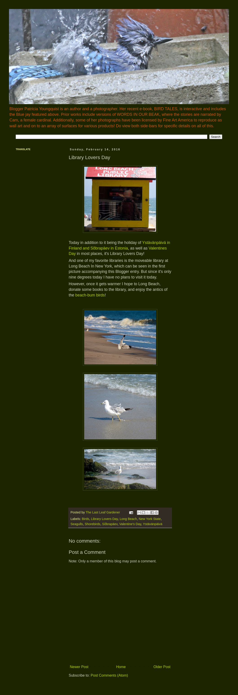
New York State (150, 519)
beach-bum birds (90, 295)
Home (121, 667)
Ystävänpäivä (152, 524)
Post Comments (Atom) (109, 675)
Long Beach (128, 519)
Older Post (161, 667)
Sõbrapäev (110, 524)
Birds (85, 519)
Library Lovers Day (104, 519)
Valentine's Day (130, 524)
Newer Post (79, 667)
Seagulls (77, 524)
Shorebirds (92, 524)
